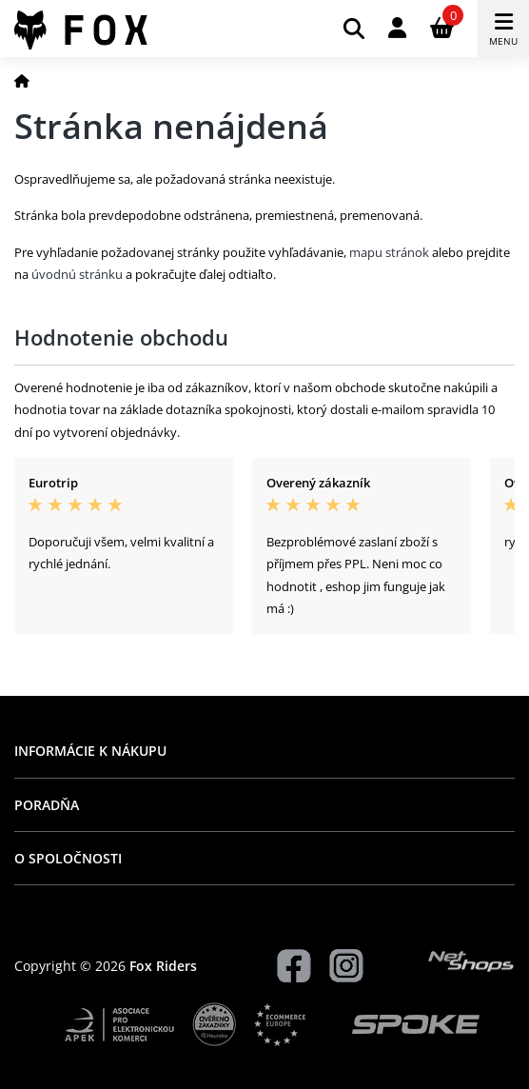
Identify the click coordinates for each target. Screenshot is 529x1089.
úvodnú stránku (77, 274)
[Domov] (21, 80)
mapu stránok (389, 252)
